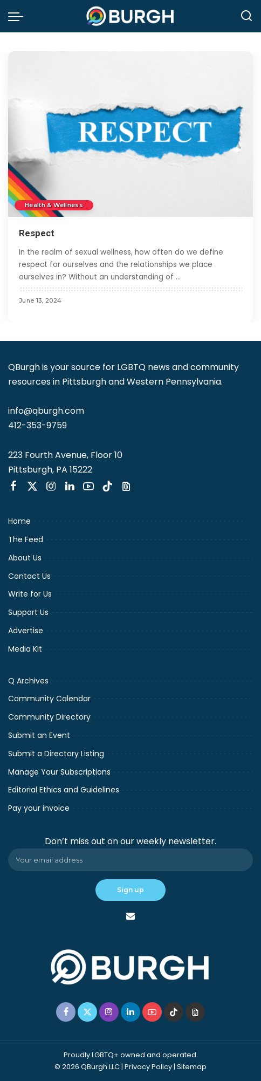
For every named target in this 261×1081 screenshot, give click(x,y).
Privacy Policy (148, 1066)
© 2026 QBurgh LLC (87, 1066)
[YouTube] (88, 486)
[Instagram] (51, 486)
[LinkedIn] (70, 486)
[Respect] (130, 134)
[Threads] (126, 486)
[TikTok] (107, 486)
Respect (37, 233)
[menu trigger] (18, 16)
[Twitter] (32, 486)
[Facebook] (13, 486)
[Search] (246, 16)
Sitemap (192, 1066)
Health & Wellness (54, 205)
